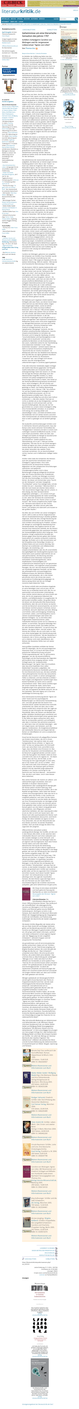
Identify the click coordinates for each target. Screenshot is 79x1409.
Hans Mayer (5, 36)
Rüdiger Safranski (38, 1097)
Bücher (27, 19)
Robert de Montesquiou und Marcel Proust (9, 203)
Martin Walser (8, 110)
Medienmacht (6, 43)
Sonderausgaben (7, 101)
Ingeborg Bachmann (8, 141)
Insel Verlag (35, 1151)
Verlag (75, 10)
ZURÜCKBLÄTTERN (28, 30)
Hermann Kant (6, 116)
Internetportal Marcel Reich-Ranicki (8, 146)
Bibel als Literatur (10, 252)
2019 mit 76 (5, 184)
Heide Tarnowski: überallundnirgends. (8, 173)
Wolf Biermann (10, 112)
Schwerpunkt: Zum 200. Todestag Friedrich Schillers (48, 24)
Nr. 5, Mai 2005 (25, 24)
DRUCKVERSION (51, 1253)
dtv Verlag (35, 1203)
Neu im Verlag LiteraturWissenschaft (69, 94)
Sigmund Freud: (10, 247)
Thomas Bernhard (7, 124)
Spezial (20, 19)
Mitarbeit (5, 22)
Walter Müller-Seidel (39, 1073)
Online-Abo (5, 60)
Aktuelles (5, 19)
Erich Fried (5, 129)
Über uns (13, 22)
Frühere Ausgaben (13, 24)
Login (21, 22)
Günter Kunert (6, 106)
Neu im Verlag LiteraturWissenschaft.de (69, 127)
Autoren (34, 19)
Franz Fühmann (12, 132)
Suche (56, 19)
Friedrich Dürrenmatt (8, 118)
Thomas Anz (30, 48)
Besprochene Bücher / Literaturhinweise (34, 53)
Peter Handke (13, 136)
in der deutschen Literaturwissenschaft (8, 260)
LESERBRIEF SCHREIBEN (48, 1248)
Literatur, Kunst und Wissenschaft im (9, 240)
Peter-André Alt (37, 1122)
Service (42, 19)
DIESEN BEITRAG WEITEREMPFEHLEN (44, 1250)
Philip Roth (15, 106)
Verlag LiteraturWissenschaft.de (43, 1180)
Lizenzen (42, 1275)
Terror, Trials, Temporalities (7, 218)
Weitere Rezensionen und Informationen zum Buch (41, 1067)
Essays (69, 24)
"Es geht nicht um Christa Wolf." (9, 187)
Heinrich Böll (6, 108)
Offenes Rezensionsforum (10, 46)
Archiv (13, 19)
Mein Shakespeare (7, 114)
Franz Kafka (5, 233)
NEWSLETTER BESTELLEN (48, 1255)
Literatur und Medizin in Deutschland (9, 208)
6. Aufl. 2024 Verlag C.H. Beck (69, 59)
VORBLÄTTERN (52, 30)
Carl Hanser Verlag (38, 1104)
